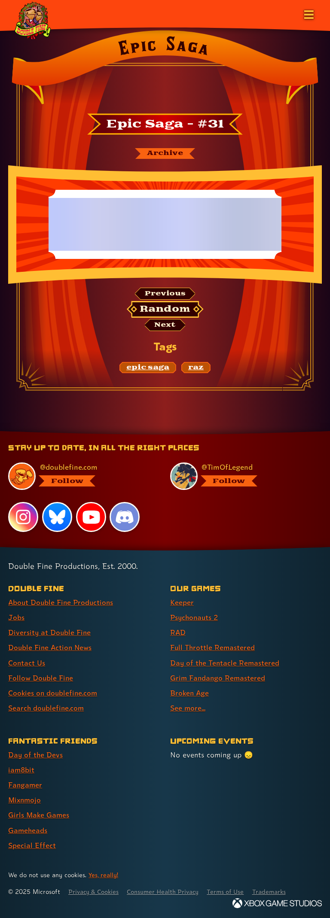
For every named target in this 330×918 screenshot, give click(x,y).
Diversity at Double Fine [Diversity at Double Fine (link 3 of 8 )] (50, 633)
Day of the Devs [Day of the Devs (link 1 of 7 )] (36, 755)
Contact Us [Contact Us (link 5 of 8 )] (27, 663)
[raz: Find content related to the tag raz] (196, 368)
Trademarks (278, 891)
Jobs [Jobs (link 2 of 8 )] (16, 618)
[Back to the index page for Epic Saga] (165, 70)
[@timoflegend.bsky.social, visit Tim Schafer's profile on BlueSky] (241, 477)
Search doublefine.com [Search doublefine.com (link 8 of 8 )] (47, 708)
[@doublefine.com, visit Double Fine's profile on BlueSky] (79, 477)
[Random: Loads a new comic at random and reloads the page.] (165, 310)
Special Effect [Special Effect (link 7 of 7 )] (32, 845)
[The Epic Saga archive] (165, 153)
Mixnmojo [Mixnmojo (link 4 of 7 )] (25, 800)
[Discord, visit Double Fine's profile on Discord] (125, 518)
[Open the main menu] (308, 13)
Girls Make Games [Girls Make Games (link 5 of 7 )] (39, 815)
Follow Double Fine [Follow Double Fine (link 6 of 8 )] (41, 678)
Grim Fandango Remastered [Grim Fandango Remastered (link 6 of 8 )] (218, 678)
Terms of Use (233, 891)
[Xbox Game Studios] (277, 903)
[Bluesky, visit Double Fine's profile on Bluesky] (57, 518)
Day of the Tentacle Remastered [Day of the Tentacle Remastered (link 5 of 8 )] (225, 663)
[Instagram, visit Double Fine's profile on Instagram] (23, 518)
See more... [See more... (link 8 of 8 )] (188, 708)
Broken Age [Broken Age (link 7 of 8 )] (190, 693)
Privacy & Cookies (95, 891)
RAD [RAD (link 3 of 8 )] (178, 633)
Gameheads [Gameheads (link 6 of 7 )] (28, 830)
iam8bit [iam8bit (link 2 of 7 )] (21, 770)
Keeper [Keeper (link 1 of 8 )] (182, 603)
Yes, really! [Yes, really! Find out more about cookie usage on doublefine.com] (104, 874)
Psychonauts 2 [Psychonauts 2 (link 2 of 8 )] (195, 618)
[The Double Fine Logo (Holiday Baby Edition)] (33, 20)
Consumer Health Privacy (167, 891)
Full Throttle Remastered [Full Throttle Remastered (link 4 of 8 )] (213, 648)
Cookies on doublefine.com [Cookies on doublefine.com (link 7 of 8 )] (53, 693)
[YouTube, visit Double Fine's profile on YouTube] (91, 518)
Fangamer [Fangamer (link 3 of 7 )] (25, 785)
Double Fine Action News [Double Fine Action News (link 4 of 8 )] (51, 648)
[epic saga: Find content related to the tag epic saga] (147, 368)
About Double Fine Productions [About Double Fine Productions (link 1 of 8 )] (62, 603)
